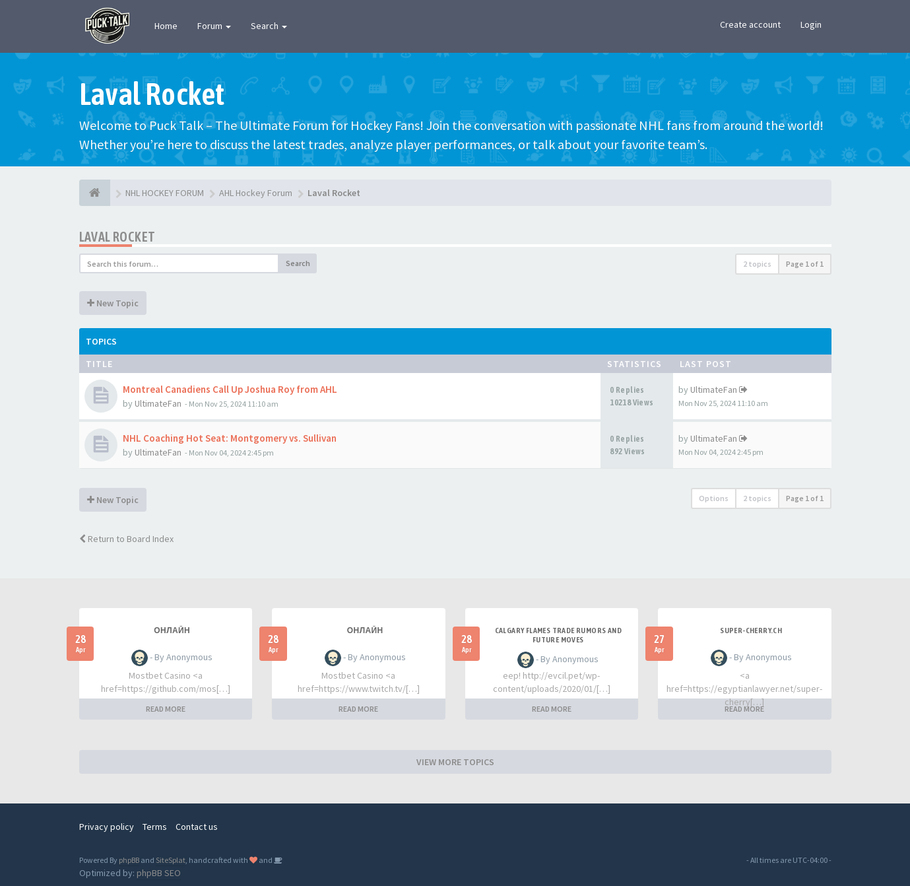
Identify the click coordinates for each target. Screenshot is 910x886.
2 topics (757, 264)
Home (166, 26)
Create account (750, 24)
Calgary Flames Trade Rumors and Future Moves (558, 635)
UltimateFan (158, 403)
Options (714, 498)
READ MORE (165, 709)
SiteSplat (170, 860)
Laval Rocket (117, 236)
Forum (214, 26)
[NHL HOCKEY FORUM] (94, 193)
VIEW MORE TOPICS (455, 762)
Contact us (197, 827)
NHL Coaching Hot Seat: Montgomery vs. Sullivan (230, 438)
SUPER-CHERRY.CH (751, 630)
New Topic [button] (113, 303)
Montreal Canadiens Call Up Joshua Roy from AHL (230, 389)
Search (269, 26)
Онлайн (172, 630)
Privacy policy (106, 827)
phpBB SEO (159, 873)
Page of (805, 264)
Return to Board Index (126, 539)
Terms (155, 827)
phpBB (129, 860)
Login (811, 24)
